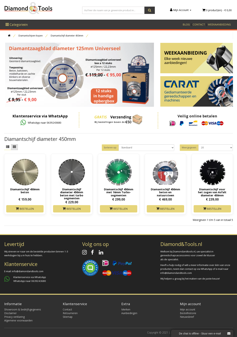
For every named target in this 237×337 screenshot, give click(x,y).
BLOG (186, 24)
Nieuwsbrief (187, 317)
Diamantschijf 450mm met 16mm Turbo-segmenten (118, 192)
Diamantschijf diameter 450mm (67, 35)
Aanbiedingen (129, 313)
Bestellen (25, 208)
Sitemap (67, 317)
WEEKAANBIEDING (219, 24)
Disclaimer (10, 313)
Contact (67, 309)
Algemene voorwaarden (18, 320)
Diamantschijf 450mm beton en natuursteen (165, 192)
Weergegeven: (189, 147)
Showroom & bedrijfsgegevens (22, 309)
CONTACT (199, 24)
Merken (125, 309)
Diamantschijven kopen (30, 35)
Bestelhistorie (188, 313)
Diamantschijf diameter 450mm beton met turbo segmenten (71, 193)
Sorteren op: (110, 147)
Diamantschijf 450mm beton (25, 190)
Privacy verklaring (14, 317)
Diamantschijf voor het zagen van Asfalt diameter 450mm (212, 192)
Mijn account (187, 309)
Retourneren (70, 313)
